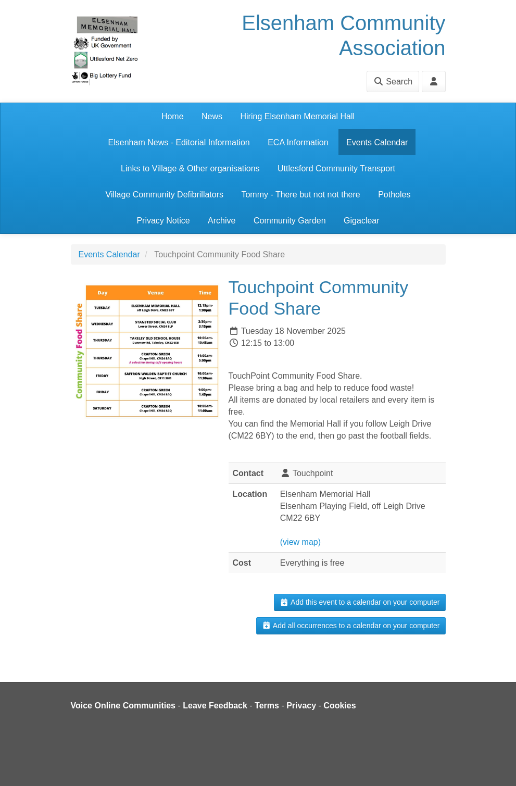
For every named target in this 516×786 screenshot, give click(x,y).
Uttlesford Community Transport (336, 168)
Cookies (339, 705)
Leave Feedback (215, 705)
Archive (221, 220)
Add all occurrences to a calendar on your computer (350, 625)
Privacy (301, 705)
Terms (267, 705)
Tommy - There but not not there (300, 194)
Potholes (394, 194)
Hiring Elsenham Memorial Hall (297, 116)
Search (392, 81)
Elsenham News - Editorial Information (179, 142)
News (212, 116)
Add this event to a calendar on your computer (359, 602)
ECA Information (298, 142)
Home (172, 116)
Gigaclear (361, 220)
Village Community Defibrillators (164, 194)
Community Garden (290, 220)
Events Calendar (377, 142)
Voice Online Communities (123, 705)
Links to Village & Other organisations (190, 168)
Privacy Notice (163, 220)
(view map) (300, 542)
